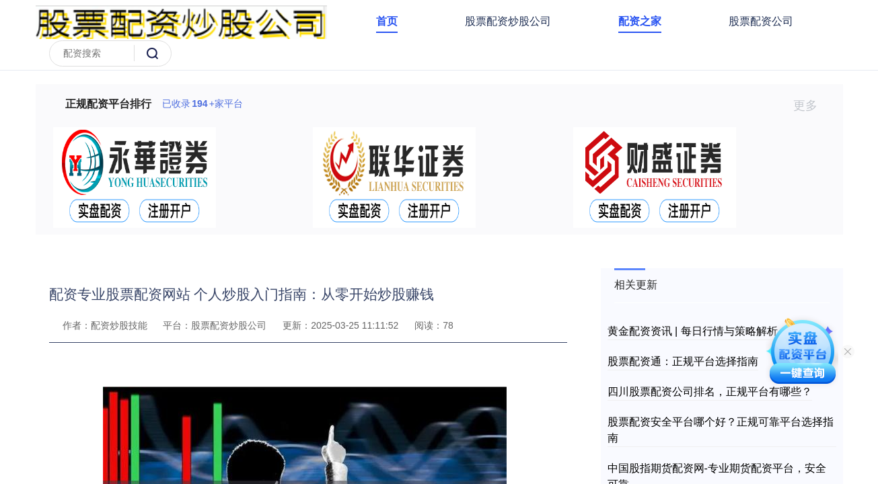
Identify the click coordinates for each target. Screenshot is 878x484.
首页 (387, 21)
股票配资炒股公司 (508, 21)
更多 (811, 105)
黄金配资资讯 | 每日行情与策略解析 (693, 331)
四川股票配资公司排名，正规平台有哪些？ (710, 391)
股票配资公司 (761, 21)
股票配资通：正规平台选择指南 (683, 361)
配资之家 (639, 21)
